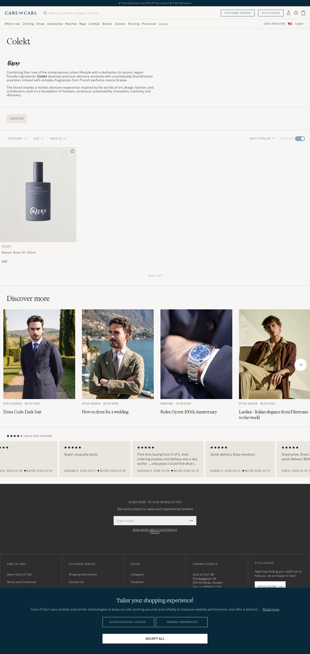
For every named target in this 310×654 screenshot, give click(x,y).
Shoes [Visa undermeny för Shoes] (40, 24)
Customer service (238, 12)
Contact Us (76, 582)
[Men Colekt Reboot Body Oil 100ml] (38, 194)
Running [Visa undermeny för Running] (133, 24)
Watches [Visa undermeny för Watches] (71, 24)
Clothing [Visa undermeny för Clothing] (28, 24)
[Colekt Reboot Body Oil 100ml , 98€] (38, 205)
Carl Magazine (274, 23)
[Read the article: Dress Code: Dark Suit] (39, 364)
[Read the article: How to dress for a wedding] (118, 364)
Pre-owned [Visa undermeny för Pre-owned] (149, 24)
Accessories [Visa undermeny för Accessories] (55, 24)
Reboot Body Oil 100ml (19, 252)
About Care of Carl (19, 574)
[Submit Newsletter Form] (191, 520)
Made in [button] (58, 138)
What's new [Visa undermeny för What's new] (12, 24)
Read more (271, 609)
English (299, 23)
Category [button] (17, 138)
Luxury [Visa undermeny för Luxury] (163, 24)
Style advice (271, 12)
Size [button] (39, 138)
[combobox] (299, 24)
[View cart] (303, 13)
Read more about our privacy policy (155, 531)
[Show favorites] (296, 13)
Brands (107, 24)
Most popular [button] (262, 138)
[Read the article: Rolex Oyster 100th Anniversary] (196, 364)
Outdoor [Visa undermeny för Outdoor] (120, 24)
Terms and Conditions (21, 582)
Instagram (137, 574)
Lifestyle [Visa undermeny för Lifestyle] (94, 24)
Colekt (6, 246)
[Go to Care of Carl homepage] (21, 13)
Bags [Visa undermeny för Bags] (82, 24)
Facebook (137, 582)
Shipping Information (83, 574)
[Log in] (288, 13)
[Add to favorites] (71, 152)
